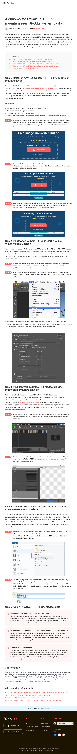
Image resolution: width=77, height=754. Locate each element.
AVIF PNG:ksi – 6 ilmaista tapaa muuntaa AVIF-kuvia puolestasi (29, 695)
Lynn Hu (25, 28)
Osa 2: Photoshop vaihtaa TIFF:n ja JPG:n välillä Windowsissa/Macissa (31, 61)
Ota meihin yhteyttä (32, 726)
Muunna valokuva (38, 28)
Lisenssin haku (45, 726)
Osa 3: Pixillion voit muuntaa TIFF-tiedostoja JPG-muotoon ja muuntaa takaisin (33, 64)
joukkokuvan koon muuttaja (29, 402)
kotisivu (29, 708)
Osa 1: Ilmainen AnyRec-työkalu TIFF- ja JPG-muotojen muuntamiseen (31, 59)
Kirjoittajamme (30, 730)
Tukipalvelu (44, 723)
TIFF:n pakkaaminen (25, 680)
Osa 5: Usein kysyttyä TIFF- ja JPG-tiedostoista (23, 68)
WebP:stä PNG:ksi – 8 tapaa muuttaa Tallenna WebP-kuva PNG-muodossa (33, 700)
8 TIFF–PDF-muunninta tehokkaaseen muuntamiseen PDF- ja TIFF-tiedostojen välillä (36, 693)
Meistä (28, 723)
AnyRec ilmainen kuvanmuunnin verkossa (39, 88)
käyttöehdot (25, 750)
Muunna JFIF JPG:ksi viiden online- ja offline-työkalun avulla (28, 698)
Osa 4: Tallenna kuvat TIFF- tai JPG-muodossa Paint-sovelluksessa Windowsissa (34, 66)
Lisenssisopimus (50, 750)
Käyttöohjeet (45, 730)
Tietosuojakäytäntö (37, 750)
